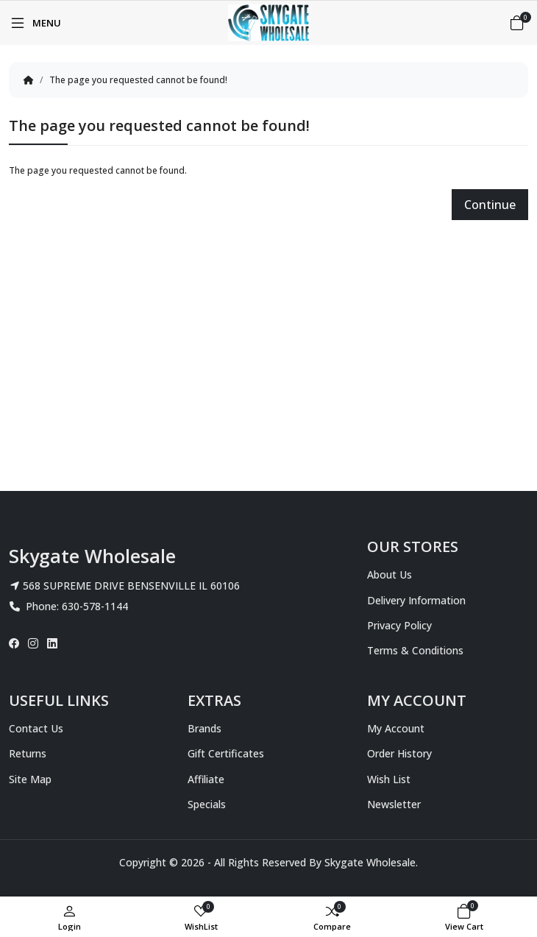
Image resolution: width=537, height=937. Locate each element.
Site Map (30, 779)
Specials (207, 804)
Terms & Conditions (415, 650)
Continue (490, 205)
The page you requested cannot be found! (138, 80)
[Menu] (34, 23)
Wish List (388, 779)
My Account (395, 728)
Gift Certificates (226, 753)
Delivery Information (416, 600)
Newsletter (394, 804)
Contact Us (36, 728)
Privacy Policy (399, 625)
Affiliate (206, 779)
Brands (204, 728)
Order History (399, 753)
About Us (389, 574)
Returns (27, 753)
